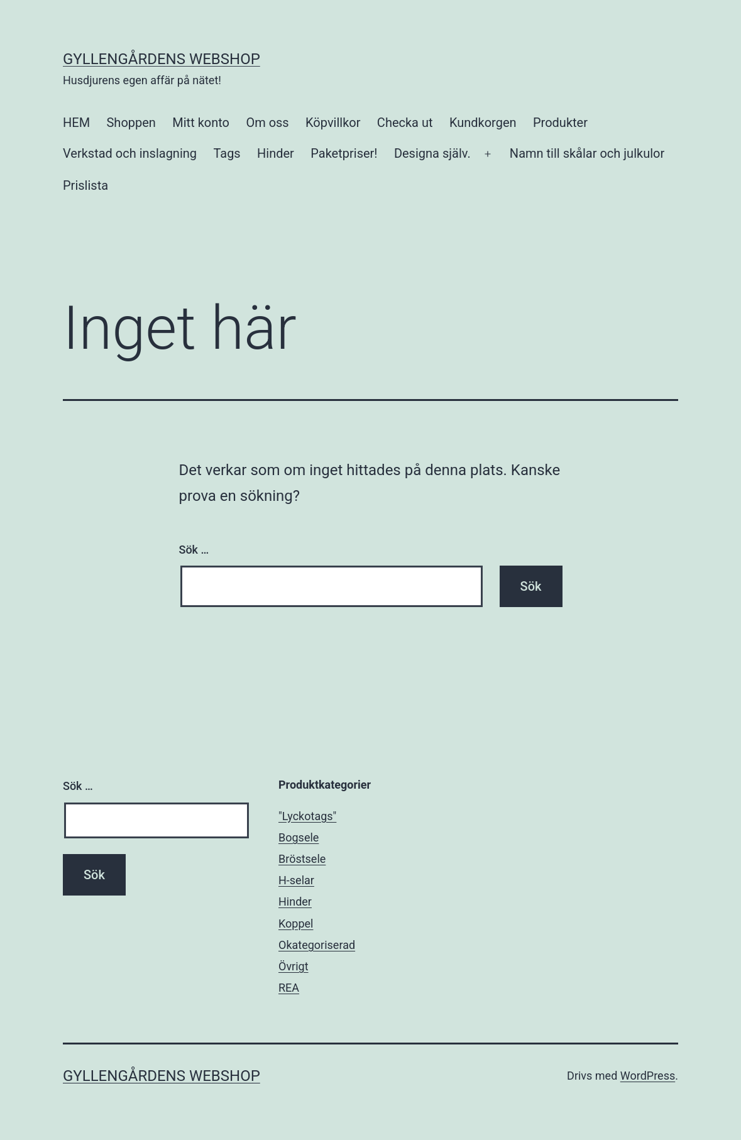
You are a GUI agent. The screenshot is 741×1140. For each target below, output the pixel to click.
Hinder (275, 153)
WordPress (647, 1075)
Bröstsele (302, 858)
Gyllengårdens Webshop (161, 59)
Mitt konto (200, 122)
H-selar (296, 880)
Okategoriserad (316, 944)
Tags (226, 153)
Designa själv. (432, 153)
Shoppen (130, 122)
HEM (76, 122)
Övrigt (293, 966)
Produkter (560, 122)
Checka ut (405, 122)
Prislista (85, 185)
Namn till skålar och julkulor (587, 153)
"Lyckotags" (307, 816)
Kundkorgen (483, 122)
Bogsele (298, 837)
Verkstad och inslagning (130, 153)
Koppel (295, 923)
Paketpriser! (343, 153)
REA (288, 987)
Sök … (194, 549)
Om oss (267, 122)
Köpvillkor (332, 122)
